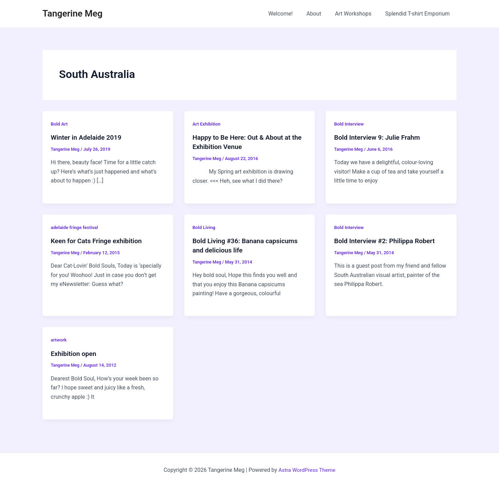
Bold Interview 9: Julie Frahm (379, 137)
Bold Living (204, 227)
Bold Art (59, 124)
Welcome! (290, 13)
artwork (59, 338)
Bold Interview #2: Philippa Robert (386, 240)
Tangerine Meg (72, 13)
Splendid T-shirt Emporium (419, 13)
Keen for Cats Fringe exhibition (98, 240)
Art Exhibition (207, 124)
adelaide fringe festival (75, 227)
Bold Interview (349, 124)
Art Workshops (357, 13)
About (320, 13)
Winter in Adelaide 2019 (88, 137)
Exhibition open (74, 352)
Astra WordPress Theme (306, 468)
